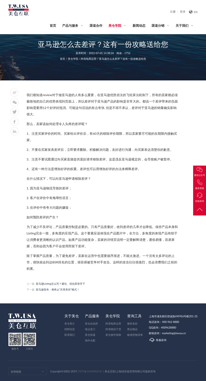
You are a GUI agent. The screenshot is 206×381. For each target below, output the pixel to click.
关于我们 (182, 25)
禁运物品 (132, 329)
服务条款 (132, 323)
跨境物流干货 (113, 329)
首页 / (64, 58)
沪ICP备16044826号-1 (90, 371)
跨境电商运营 (113, 323)
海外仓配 (90, 340)
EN (193, 12)
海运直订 (90, 329)
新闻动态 (139, 25)
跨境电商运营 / (90, 58)
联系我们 (69, 334)
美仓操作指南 (113, 334)
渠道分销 (157, 25)
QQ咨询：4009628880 (162, 327)
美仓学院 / (74, 58)
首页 (53, 25)
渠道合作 (96, 25)
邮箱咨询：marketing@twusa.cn (167, 333)
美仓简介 (69, 323)
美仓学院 (114, 29)
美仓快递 (90, 334)
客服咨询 (157, 340)
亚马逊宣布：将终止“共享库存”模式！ (58, 289)
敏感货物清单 (135, 334)
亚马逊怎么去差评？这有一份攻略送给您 (122, 58)
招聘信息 (69, 329)
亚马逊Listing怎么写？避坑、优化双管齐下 (60, 283)
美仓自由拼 (91, 323)
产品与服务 (70, 25)
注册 (173, 11)
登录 (182, 11)
